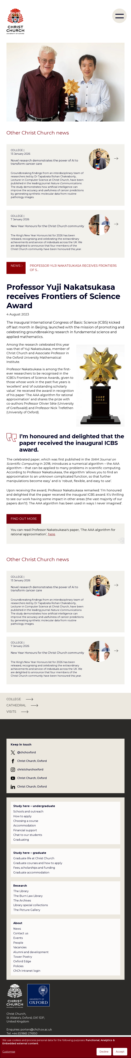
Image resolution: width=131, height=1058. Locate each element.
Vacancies (19, 947)
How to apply (22, 816)
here (51, 534)
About (17, 923)
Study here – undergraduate (34, 806)
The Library (21, 891)
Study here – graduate (29, 852)
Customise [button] (8, 1051)
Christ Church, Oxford (32, 761)
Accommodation (24, 825)
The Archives (22, 900)
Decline (103, 1051)
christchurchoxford (30, 769)
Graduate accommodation (31, 872)
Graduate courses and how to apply (37, 863)
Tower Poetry (22, 956)
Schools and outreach (28, 811)
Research (20, 885)
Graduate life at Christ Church (33, 858)
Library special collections (30, 905)
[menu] (119, 16)
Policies (18, 966)
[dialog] (65, 1047)
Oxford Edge (22, 961)
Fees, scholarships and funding (34, 867)
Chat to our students (27, 835)
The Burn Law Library (28, 896)
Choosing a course (25, 821)
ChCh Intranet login (26, 970)
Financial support (25, 830)
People (18, 942)
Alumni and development (31, 952)
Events (18, 938)
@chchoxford (26, 752)
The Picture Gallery (26, 910)
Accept (120, 1051)
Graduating (21, 839)
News (15, 266)
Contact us (20, 933)
